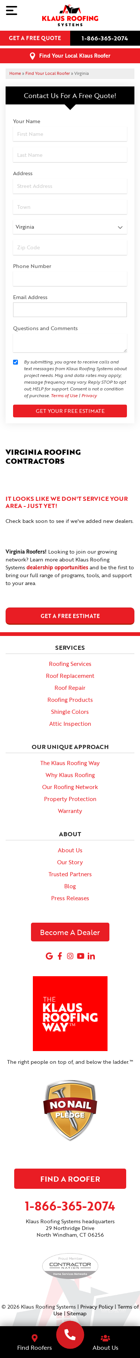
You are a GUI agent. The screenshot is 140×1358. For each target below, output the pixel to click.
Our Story (70, 862)
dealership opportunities (57, 567)
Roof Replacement (70, 676)
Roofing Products (70, 699)
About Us (70, 850)
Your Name (26, 121)
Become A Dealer (70, 932)
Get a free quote (35, 38)
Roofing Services (70, 664)
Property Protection (70, 799)
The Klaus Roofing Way (70, 763)
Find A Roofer (70, 1178)
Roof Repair (70, 687)
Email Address (30, 297)
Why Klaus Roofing (70, 775)
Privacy (89, 395)
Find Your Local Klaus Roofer (75, 56)
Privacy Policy (96, 1306)
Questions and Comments (45, 328)
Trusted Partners (70, 874)
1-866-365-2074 (105, 38)
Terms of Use (64, 395)
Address (22, 173)
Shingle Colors (70, 711)
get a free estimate (70, 616)
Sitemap (77, 1313)
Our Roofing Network (70, 787)
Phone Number (32, 266)
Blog (70, 886)
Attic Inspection (70, 723)
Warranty (70, 811)
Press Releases (70, 898)
